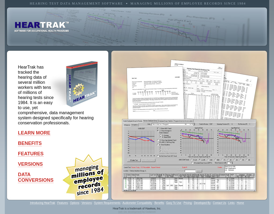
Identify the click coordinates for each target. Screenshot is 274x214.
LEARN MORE (34, 133)
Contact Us (219, 202)
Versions (87, 202)
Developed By (202, 202)
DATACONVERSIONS (36, 177)
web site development (130, 212)
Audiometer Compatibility (137, 202)
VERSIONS (30, 164)
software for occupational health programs (41, 27)
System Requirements (107, 202)
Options (74, 202)
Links (231, 202)
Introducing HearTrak (42, 202)
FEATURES (31, 153)
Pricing (188, 202)
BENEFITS (30, 143)
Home (240, 202)
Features (62, 202)
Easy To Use (173, 202)
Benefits (159, 202)
